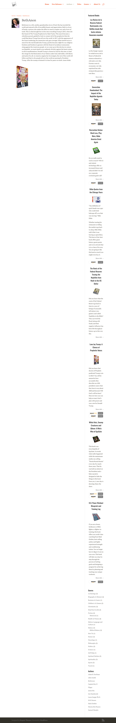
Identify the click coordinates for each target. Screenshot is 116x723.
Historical (93, 616)
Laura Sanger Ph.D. (94, 697)
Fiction (90, 613)
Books (19, 16)
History (90, 628)
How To (90, 633)
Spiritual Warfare (93, 656)
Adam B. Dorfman (94, 674)
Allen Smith (92, 678)
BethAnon (26, 16)
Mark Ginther (92, 704)
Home (47, 4)
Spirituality (91, 659)
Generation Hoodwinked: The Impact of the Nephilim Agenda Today (96, 93)
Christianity (92, 607)
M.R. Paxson (92, 700)
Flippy (90, 687)
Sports (90, 663)
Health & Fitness (93, 619)
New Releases (57, 4)
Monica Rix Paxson (94, 707)
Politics (90, 646)
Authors (69, 4)
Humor (90, 637)
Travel (90, 666)
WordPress (43, 720)
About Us (97, 4)
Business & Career (94, 600)
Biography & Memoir (95, 597)
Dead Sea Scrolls (93, 610)
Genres (86, 4)
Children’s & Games (94, 603)
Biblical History (95, 630)
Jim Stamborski (93, 694)
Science (90, 650)
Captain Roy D (92, 684)
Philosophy (91, 643)
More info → (100, 77)
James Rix (91, 691)
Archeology (92, 594)
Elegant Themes (25, 720)
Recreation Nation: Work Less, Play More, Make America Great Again (96, 136)
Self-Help (91, 653)
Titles (79, 4)
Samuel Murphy (93, 710)
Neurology (91, 640)
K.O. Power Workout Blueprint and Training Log (96, 506)
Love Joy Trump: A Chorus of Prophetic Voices (96, 347)
